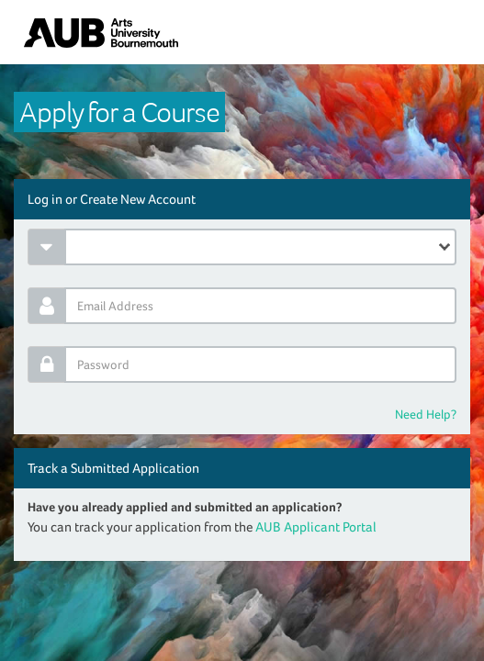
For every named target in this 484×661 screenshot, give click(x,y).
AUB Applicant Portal (316, 526)
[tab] (242, 199)
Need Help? (425, 414)
